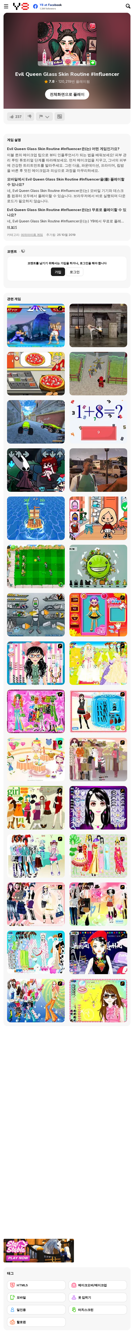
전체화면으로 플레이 (67, 94)
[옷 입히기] (98, 1297)
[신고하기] (44, 116)
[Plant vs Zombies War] (36, 566)
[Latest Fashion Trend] (36, 1000)
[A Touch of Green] (36, 711)
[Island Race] (36, 518)
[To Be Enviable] (98, 1000)
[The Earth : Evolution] (98, 566)
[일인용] (36, 1309)
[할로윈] (36, 1322)
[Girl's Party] (36, 759)
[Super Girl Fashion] (36, 808)
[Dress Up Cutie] (36, 663)
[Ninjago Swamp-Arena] (98, 373)
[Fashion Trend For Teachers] (98, 759)
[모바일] (36, 1297)
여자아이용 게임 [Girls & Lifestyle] (32, 235)
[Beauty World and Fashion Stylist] (98, 518)
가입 (58, 272)
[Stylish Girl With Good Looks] (98, 952)
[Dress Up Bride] (98, 663)
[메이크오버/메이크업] (98, 1285)
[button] (12, 227)
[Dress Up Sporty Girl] (36, 904)
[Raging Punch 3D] (98, 325)
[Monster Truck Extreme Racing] (36, 422)
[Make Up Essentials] (98, 808)
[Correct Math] (98, 422)
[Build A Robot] (36, 614)
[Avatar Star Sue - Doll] (98, 614)
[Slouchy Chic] (98, 904)
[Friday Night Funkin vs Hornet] (36, 470)
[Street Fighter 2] (36, 325)
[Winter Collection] (36, 856)
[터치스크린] (98, 1309)
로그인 (75, 272)
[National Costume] (98, 856)
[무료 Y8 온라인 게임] (21, 6)
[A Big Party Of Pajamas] (36, 952)
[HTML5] (36, 1285)
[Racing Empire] (98, 470)
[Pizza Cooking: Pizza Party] (36, 373)
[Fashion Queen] (98, 711)
